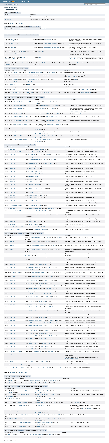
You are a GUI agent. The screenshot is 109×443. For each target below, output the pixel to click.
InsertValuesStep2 (14, 226)
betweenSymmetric (32, 157)
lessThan (30, 197)
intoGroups (40, 51)
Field (30, 75)
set (29, 224)
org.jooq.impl (8, 19)
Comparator (35, 163)
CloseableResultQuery (19, 101)
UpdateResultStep (18, 124)
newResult (43, 113)
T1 (14, 81)
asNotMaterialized (48, 47)
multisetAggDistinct (42, 394)
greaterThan (31, 176)
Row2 (21, 31)
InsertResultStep (18, 120)
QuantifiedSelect (49, 253)
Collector (7, 53)
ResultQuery (48, 39)
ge (28, 171)
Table (19, 426)
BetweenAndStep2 (14, 151)
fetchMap (33, 276)
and (35, 149)
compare (30, 163)
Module (5, 1)
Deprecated (17, 1)
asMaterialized (47, 43)
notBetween (31, 205)
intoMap (40, 57)
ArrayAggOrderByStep (23, 390)
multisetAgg (40, 390)
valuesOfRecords (38, 229)
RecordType (21, 402)
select (42, 128)
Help (29, 1)
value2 (28, 84)
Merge (11, 354)
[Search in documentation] (95, 4)
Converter (46, 92)
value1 (28, 81)
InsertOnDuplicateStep (15, 351)
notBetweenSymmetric (33, 210)
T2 (16, 81)
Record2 (16, 4)
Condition (12, 149)
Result (15, 108)
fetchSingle (32, 72)
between (30, 151)
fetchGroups (34, 272)
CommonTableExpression (15, 40)
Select (48, 237)
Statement (12, 224)
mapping (40, 62)
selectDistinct (45, 135)
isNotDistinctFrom (32, 188)
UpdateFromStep (18, 364)
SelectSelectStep (18, 128)
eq (28, 166)
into (27, 75)
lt (28, 200)
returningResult (50, 116)
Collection (46, 367)
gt (28, 179)
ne (28, 203)
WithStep (12, 241)
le (28, 192)
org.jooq (5, 4)
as (44, 39)
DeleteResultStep (18, 116)
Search (25, 1)
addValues (34, 237)
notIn (29, 221)
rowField (39, 405)
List (19, 53)
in (28, 181)
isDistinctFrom (32, 184)
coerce (48, 101)
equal (29, 168)
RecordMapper (8, 64)
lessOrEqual (31, 195)
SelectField (39, 72)
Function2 (44, 62)
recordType (40, 402)
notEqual (30, 219)
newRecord (31, 79)
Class (9, 1)
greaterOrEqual (32, 173)
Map (15, 53)
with (28, 89)
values (28, 87)
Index (22, 1)
